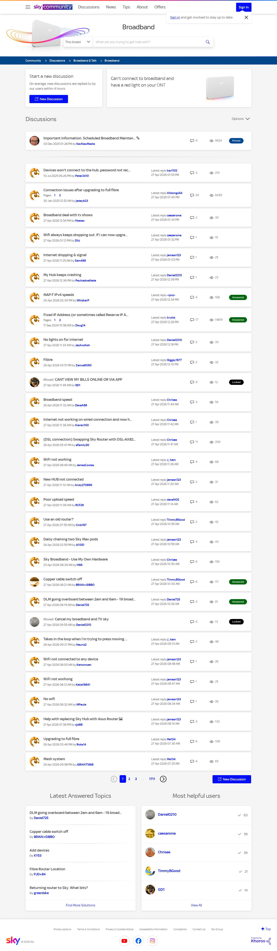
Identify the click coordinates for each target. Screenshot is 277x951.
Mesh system (54, 759)
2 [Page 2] (129, 779)
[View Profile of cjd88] (79, 724)
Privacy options (62, 929)
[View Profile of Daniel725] (82, 605)
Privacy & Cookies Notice (119, 929)
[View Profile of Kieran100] (82, 425)
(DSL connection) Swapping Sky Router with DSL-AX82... (89, 439)
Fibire (48, 359)
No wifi (49, 699)
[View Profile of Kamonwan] (84, 665)
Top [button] (268, 929)
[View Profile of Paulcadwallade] (85, 280)
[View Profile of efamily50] (82, 445)
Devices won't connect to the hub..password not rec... (87, 170)
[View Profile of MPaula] (81, 704)
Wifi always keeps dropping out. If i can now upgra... (85, 235)
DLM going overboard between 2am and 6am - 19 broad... (89, 599)
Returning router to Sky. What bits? (59, 887)
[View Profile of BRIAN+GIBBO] (85, 585)
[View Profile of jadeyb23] (82, 201)
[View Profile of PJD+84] (40, 874)
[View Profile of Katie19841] (83, 684)
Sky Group (217, 929)
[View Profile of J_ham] (171, 460)
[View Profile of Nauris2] (81, 644)
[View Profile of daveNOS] (173, 499)
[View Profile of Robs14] (81, 744)
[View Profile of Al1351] (80, 545)
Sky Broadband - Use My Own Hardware (75, 559)
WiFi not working (57, 459)
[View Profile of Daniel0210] (174, 275)
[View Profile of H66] (79, 565)
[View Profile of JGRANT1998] (85, 764)
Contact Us (199, 929)
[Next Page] (163, 779)
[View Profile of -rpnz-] (171, 295)
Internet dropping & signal (64, 255)
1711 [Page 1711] (152, 779)
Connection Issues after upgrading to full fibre (81, 190)
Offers (160, 7)
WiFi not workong (57, 679)
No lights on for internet (63, 339)
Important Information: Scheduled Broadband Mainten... (89, 138)
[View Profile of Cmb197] (81, 525)
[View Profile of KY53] (37, 855)
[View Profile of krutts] (171, 317)
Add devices (39, 850)
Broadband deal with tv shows (68, 215)
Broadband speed (57, 399)
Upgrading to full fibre (61, 739)
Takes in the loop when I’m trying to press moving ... (85, 639)
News (111, 7)
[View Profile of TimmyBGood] (176, 520)
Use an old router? (58, 519)
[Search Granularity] (78, 42)
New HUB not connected (63, 479)
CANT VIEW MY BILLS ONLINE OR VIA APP (88, 379)
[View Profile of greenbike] (41, 893)
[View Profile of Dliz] (77, 240)
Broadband (138, 27)
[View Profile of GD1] (77, 385)
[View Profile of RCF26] (79, 505)
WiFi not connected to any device (70, 659)
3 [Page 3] (136, 779)
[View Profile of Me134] (171, 739)
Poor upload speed (58, 499)
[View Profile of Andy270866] (83, 485)
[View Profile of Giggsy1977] (174, 360)
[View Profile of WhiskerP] (83, 300)
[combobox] (147, 42)
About (142, 7)
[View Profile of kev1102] (172, 170)
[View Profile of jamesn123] (174, 255)
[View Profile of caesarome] (174, 215)
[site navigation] (28, 7)
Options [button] (238, 119)
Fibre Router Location (47, 869)
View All (196, 905)
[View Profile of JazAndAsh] (82, 345)
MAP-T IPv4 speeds (58, 294)
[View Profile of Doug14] (80, 325)
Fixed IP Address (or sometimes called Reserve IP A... (85, 315)
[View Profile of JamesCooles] (85, 465)
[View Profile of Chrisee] (172, 400)
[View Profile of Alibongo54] (174, 193)
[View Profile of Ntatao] (80, 220)
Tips (126, 7)
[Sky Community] (53, 7)
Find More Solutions (80, 905)
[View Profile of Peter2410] (82, 176)
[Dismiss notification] (246, 17)
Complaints (180, 929)
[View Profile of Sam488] (80, 260)
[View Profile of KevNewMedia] (85, 144)
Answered (238, 297)
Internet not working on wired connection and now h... (87, 419)
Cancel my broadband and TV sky (82, 619)
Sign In (244, 7)
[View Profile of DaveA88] (81, 405)
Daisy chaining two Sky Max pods (70, 539)
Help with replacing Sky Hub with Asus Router (81, 719)
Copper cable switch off (62, 579)
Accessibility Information (153, 929)
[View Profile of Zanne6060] (84, 365)
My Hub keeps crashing (62, 275)
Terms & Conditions (88, 929)
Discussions (89, 7)
